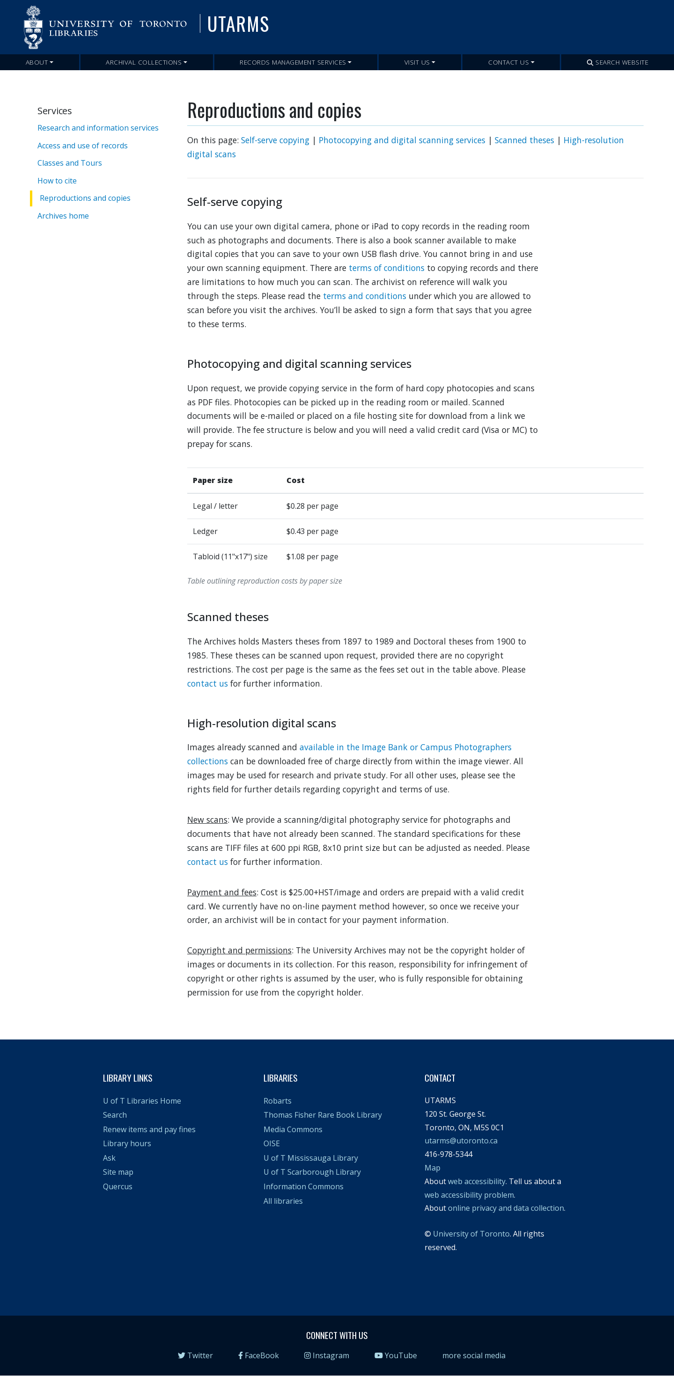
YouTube (395, 1355)
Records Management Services (293, 62)
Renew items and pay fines (149, 1129)
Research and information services (98, 128)
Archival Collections (144, 62)
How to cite (57, 181)
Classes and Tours (69, 163)
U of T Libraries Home (142, 1101)
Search (115, 1115)
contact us (207, 683)
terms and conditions (364, 295)
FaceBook (258, 1355)
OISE (272, 1143)
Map (432, 1168)
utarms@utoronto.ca (461, 1140)
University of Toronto (471, 1234)
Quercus (117, 1186)
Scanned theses (524, 140)
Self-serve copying (275, 140)
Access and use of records (82, 145)
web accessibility (477, 1181)
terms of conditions (387, 267)
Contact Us (508, 62)
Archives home (63, 216)
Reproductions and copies (85, 198)
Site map (118, 1172)
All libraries (283, 1201)
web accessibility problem (469, 1195)
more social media (474, 1355)
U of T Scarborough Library (312, 1172)
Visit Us (417, 62)
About (37, 62)
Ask (109, 1158)
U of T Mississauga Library (311, 1158)
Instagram (326, 1355)
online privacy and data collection (506, 1208)
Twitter (195, 1355)
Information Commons (304, 1186)
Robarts (278, 1101)
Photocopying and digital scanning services (402, 140)
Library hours (127, 1143)
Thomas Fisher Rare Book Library (323, 1115)
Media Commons (293, 1129)
